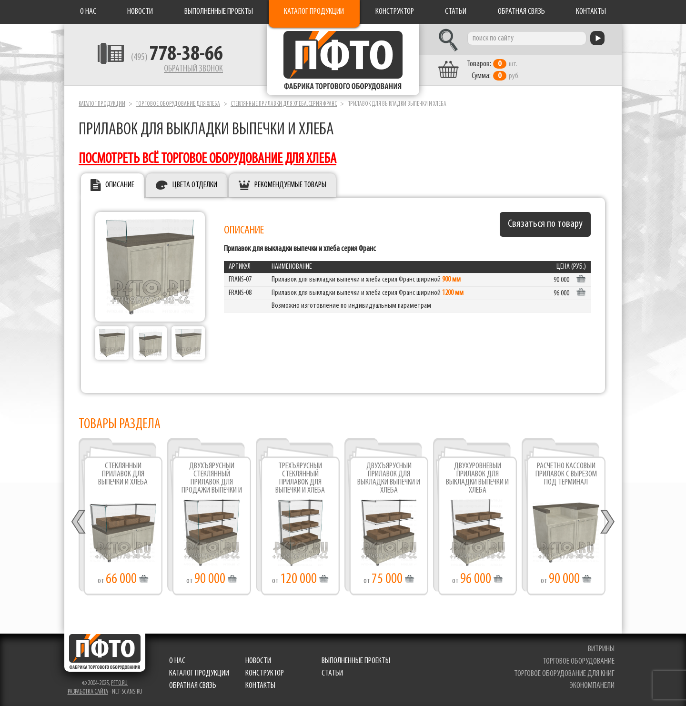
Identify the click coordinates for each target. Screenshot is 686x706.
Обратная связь (521, 11)
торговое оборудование (579, 661)
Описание (119, 185)
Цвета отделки (194, 185)
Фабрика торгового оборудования (343, 59)
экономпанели (592, 685)
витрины (601, 649)
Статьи (455, 11)
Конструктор (394, 11)
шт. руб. (493, 70)
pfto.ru (119, 683)
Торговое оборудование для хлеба (178, 104)
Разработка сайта (88, 692)
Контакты (591, 11)
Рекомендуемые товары (290, 185)
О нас (88, 11)
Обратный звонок (193, 69)
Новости (140, 11)
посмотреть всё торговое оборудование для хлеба (207, 159)
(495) (177, 57)
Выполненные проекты (218, 11)
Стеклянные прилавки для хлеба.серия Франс (284, 104)
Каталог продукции (314, 11)
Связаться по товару (545, 224)
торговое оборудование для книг (564, 673)
